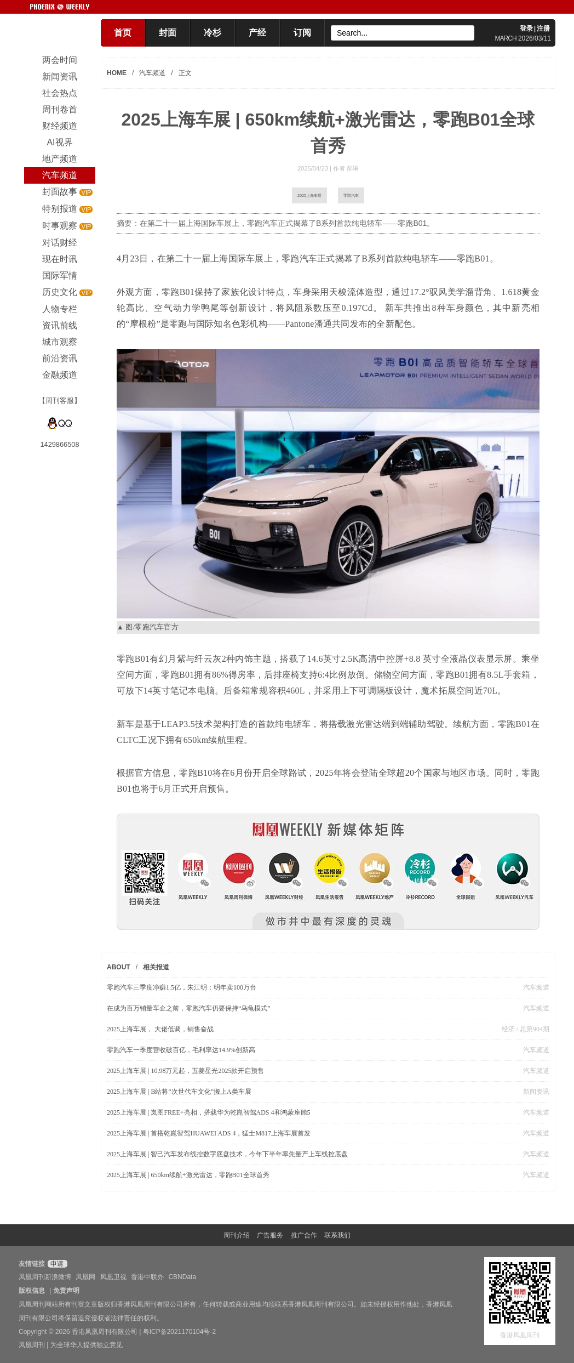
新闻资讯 (536, 1091)
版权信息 (32, 1290)
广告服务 (270, 1235)
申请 (56, 1264)
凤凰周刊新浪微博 (45, 1277)
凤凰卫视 (113, 1277)
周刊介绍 (236, 1235)
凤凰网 (85, 1277)
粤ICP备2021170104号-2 (179, 1332)
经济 (508, 1029)
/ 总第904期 (532, 1029)
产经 (257, 32)
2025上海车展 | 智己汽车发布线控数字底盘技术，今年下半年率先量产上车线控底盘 (227, 1154)
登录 (526, 28)
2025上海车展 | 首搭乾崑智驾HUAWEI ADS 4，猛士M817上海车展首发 (209, 1133)
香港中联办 (147, 1277)
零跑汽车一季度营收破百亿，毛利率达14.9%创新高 (181, 1050)
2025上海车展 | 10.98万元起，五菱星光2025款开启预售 (185, 1071)
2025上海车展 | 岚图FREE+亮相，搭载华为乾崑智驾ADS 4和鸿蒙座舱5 (209, 1112)
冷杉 (212, 32)
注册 (543, 28)
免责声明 (66, 1290)
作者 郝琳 (346, 168)
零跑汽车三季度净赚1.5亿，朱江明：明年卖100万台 (181, 987)
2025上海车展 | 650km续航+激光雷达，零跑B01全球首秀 (188, 1175)
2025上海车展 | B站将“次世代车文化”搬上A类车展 (179, 1091)
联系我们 (337, 1235)
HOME (117, 73)
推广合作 (304, 1235)
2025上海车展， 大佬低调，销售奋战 (160, 1029)
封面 (167, 32)
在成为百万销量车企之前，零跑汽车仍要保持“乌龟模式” (189, 1008)
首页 (122, 32)
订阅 (302, 32)
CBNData (182, 1277)
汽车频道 (152, 73)
